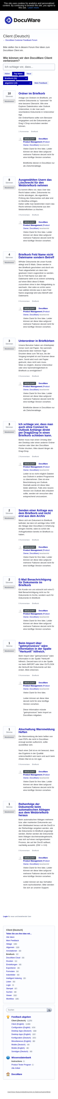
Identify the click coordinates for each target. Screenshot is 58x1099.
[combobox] (27, 1010)
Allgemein (10, 947)
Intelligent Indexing (14, 978)
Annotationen (11, 951)
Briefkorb (34, 131)
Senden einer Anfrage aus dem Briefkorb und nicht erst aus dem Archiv (36, 513)
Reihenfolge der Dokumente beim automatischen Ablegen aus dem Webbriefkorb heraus (34, 810)
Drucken (9, 961)
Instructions (16, 1061)
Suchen (9, 992)
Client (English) (18, 1024)
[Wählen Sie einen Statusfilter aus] (18, 83)
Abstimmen (9, 101)
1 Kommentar (24, 131)
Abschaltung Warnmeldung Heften (37, 731)
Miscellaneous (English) (21, 1041)
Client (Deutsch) (18, 1021)
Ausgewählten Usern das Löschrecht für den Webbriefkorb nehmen (35, 182)
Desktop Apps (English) (21, 1034)
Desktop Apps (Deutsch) (21, 1031)
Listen (8, 982)
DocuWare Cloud (13, 958)
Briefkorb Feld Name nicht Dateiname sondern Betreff (36, 256)
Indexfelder (10, 975)
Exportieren (11, 968)
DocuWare (16, 1074)
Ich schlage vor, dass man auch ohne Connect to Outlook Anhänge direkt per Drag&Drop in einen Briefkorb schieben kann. (36, 430)
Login (5, 916)
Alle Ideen (10, 937)
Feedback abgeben (21, 1017)
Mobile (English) (18, 1048)
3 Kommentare (24, 215)
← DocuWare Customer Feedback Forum (20, 40)
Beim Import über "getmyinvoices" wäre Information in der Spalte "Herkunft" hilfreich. (35, 647)
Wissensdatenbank (21, 1057)
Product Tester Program (21, 1065)
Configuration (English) (21, 1027)
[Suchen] (49, 1010)
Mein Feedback (40, 83)
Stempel (9, 988)
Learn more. (33, 7)
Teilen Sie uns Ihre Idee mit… (19, 934)
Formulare (10, 971)
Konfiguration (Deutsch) (21, 1038)
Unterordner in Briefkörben (36, 340)
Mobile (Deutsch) (18, 1045)
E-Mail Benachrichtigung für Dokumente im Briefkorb (35, 582)
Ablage (9, 944)
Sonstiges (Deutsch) (20, 1051)
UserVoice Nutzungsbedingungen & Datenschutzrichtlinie (28, 1092)
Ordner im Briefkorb (32, 93)
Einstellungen (11, 964)
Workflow (10, 999)
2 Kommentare (24, 456)
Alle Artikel (15, 1068)
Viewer (9, 995)
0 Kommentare (24, 301)
